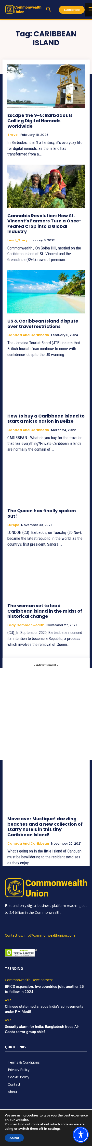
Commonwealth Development (29, 980)
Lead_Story (17, 240)
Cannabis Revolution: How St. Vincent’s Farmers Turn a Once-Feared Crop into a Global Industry (44, 224)
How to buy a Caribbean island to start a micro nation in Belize (46, 418)
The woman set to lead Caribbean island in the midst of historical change (44, 611)
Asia (8, 1000)
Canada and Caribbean (28, 335)
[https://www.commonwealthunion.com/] (23, 9)
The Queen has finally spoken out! (41, 513)
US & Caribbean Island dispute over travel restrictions (42, 323)
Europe (13, 525)
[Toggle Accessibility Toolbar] (80, 1134)
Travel (12, 135)
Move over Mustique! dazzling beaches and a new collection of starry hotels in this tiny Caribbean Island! (45, 827)
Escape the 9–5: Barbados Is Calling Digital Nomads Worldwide (40, 120)
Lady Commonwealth (25, 625)
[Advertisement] (46, 714)
